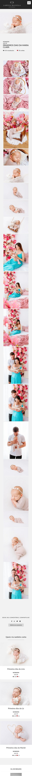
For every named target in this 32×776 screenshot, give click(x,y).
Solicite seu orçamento (16, 625)
